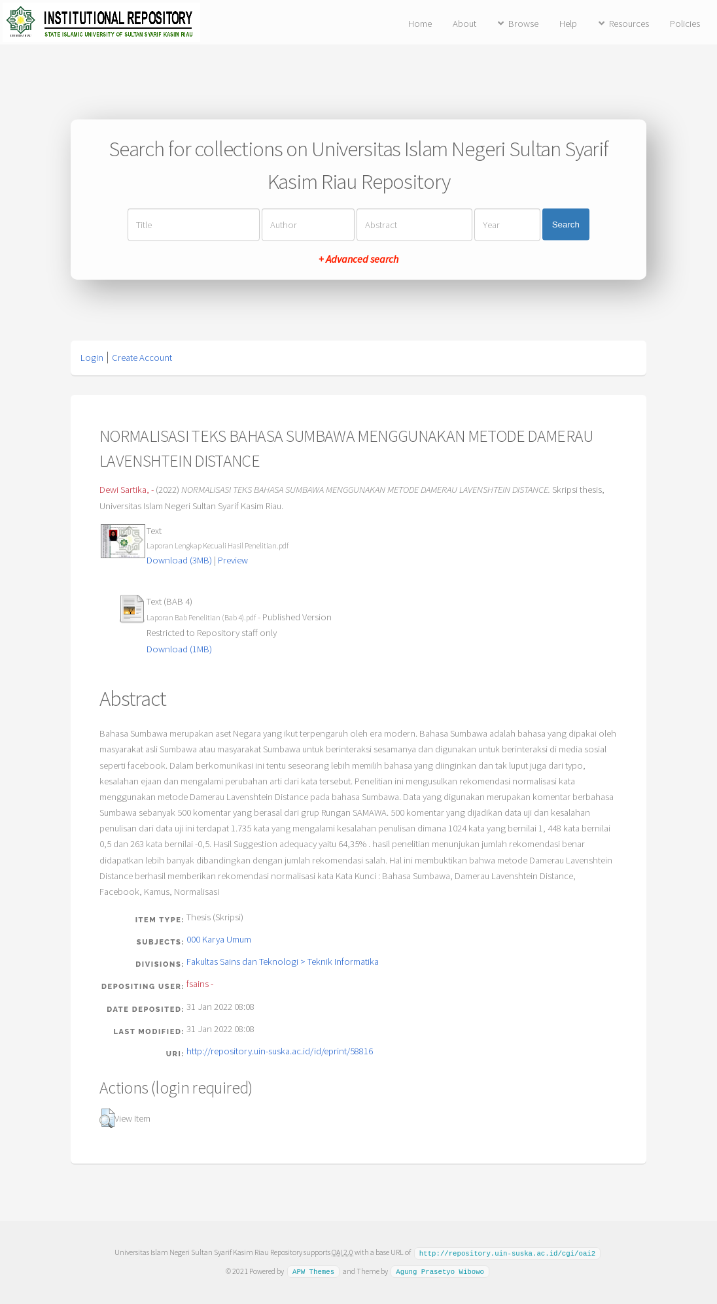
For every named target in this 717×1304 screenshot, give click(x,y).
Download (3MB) (179, 560)
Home (420, 23)
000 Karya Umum (218, 939)
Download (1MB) (179, 649)
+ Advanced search (358, 258)
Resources (629, 23)
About (464, 23)
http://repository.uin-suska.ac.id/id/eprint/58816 (279, 1051)
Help (568, 23)
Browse (523, 23)
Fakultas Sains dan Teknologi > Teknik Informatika (282, 961)
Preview (233, 560)
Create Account (142, 357)
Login (91, 357)
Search (566, 224)
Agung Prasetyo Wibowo (440, 1270)
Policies (685, 23)
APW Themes (313, 1270)
